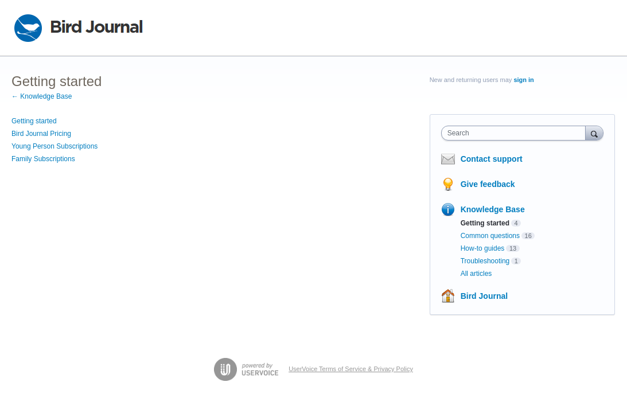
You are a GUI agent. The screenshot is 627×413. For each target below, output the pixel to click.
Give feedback (488, 184)
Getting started (34, 121)
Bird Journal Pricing (41, 134)
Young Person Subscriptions (54, 146)
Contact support (492, 158)
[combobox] (516, 133)
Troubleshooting (485, 261)
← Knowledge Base (41, 96)
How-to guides (483, 248)
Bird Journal (484, 296)
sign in (523, 79)
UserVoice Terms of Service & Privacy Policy (351, 368)
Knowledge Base (493, 209)
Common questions (490, 236)
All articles (476, 274)
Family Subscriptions (43, 159)
